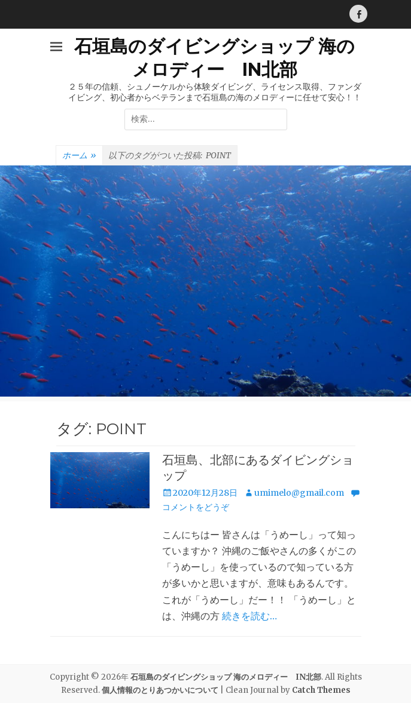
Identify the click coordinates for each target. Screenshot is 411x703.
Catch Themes (321, 690)
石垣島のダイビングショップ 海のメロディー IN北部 (225, 677)
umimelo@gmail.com (299, 492)
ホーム (79, 156)
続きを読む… (249, 616)
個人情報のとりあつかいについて (160, 690)
